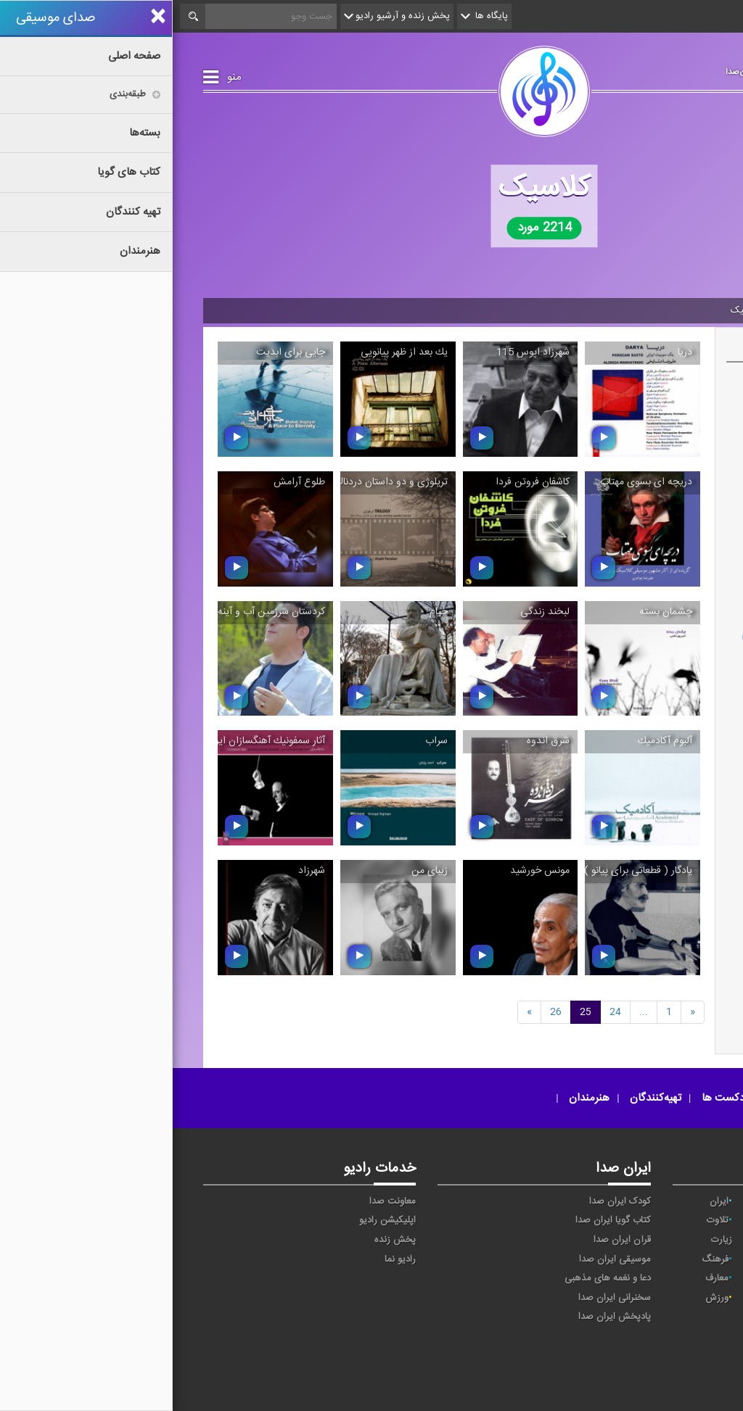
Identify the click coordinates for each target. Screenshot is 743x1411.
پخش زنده (222, 1240)
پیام (691, 1220)
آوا (693, 1201)
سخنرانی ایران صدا (442, 1298)
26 (383, 1011)
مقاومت (686, 1298)
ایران (546, 1201)
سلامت (684, 1259)
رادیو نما (227, 1259)
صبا (620, 1259)
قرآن (693, 1278)
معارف (544, 1278)
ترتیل (620, 1220)
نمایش (614, 1298)
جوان (617, 1240)
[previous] (357, 1012)
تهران (687, 1240)
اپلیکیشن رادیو (214, 1220)
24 (442, 1011)
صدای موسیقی (633, 68)
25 (413, 1011)
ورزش (544, 1298)
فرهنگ (542, 1259)
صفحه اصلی (678, 310)
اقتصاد (615, 1201)
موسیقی (622, 310)
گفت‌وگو (611, 1278)
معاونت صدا (220, 1201)
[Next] (471, 1012)
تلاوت (545, 1220)
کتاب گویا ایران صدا (440, 1220)
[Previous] (520, 1012)
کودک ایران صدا (447, 1201)
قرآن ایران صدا (449, 1240)
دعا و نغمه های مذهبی (435, 1278)
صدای (542, 1367)
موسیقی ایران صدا (442, 1259)
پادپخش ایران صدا (442, 1317)
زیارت (548, 1240)
